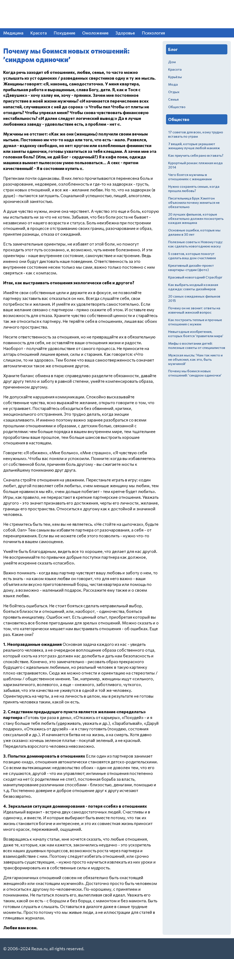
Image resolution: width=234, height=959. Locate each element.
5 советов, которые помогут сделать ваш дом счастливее (192, 256)
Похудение (64, 32)
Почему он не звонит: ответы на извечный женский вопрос (194, 310)
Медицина (13, 32)
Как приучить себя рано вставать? (195, 155)
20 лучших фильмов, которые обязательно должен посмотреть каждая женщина (195, 218)
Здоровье (125, 32)
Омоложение (95, 32)
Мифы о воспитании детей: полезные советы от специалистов (196, 345)
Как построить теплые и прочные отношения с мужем (195, 322)
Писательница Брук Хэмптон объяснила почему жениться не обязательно (194, 202)
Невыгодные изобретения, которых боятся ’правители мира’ (195, 333)
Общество (177, 107)
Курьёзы (175, 77)
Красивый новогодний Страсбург (195, 277)
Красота (38, 32)
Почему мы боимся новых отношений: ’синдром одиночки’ (195, 373)
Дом (172, 62)
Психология (153, 32)
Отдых (174, 92)
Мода (173, 84)
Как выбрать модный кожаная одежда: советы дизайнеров (193, 287)
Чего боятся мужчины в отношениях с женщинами (190, 177)
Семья (173, 99)
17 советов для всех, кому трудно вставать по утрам (195, 134)
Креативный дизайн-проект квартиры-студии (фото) (191, 267)
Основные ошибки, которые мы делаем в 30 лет (194, 232)
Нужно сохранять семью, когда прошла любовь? (193, 188)
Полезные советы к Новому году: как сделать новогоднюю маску (195, 244)
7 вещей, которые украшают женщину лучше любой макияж (194, 146)
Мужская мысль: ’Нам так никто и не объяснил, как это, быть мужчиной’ (195, 359)
